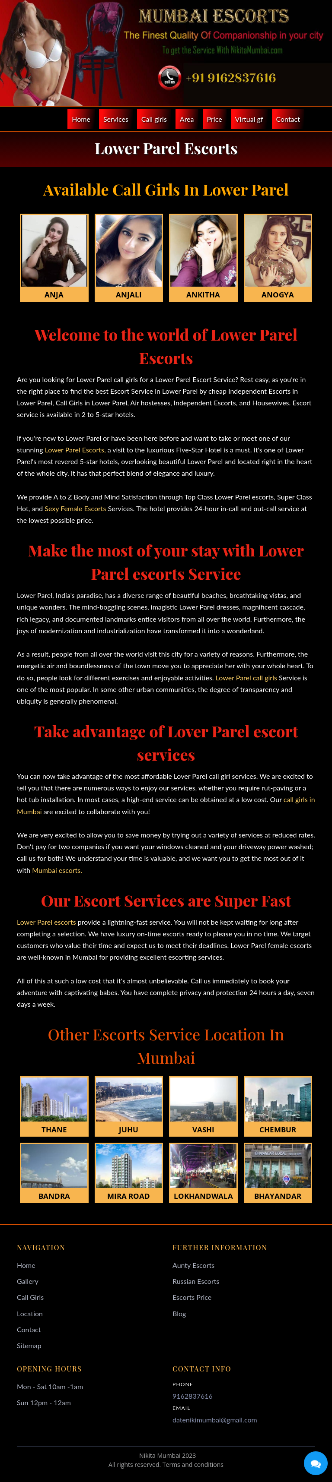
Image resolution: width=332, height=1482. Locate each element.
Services (115, 119)
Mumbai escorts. (56, 870)
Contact (288, 119)
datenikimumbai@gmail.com (214, 1420)
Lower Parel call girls (245, 677)
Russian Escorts (195, 1281)
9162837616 (192, 1396)
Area (187, 119)
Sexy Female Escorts (75, 508)
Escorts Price (191, 1297)
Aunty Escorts (193, 1265)
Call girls (154, 119)
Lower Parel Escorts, (74, 450)
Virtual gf (249, 119)
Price (214, 119)
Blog (179, 1313)
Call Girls (30, 1297)
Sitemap (29, 1345)
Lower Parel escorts (46, 922)
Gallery (27, 1281)
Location (30, 1313)
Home (81, 119)
